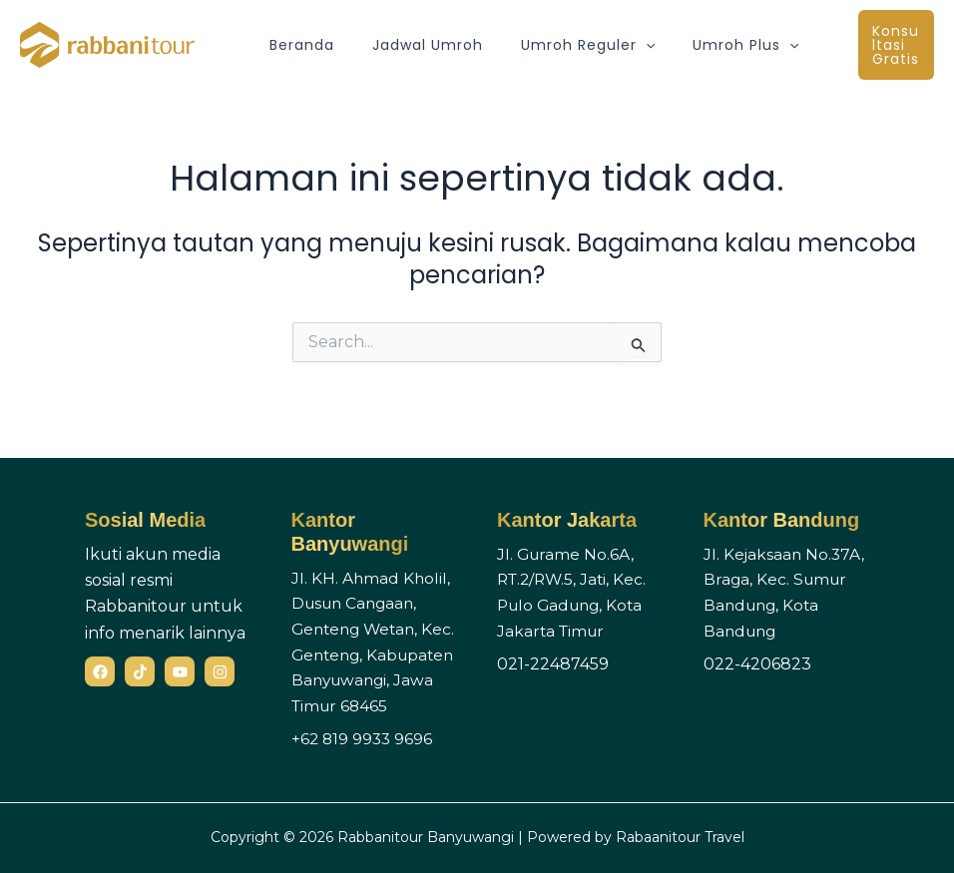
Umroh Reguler (563, 45)
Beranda (296, 45)
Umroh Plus (710, 45)
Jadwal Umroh (412, 45)
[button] (621, 45)
